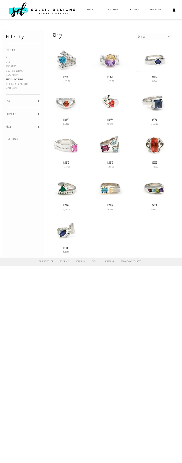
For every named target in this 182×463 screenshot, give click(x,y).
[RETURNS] (80, 261)
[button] (174, 10)
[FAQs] (94, 261)
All (7, 57)
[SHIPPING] (109, 261)
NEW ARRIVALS (12, 75)
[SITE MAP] (64, 261)
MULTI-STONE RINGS (15, 70)
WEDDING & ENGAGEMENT (17, 84)
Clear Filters (12, 139)
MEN (8, 61)
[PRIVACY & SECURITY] (130, 261)
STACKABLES (11, 66)
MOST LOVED (11, 88)
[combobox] (154, 36)
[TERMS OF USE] (46, 261)
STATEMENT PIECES (15, 79)
